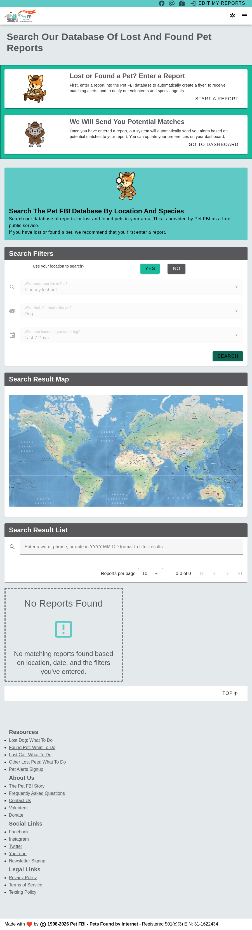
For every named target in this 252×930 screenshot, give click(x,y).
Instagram (19, 839)
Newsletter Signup (27, 861)
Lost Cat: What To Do (30, 754)
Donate (16, 815)
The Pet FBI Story (26, 786)
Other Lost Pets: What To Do (37, 762)
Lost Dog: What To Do (31, 740)
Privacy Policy (23, 877)
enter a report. (151, 232)
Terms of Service (25, 885)
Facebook (19, 831)
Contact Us (20, 800)
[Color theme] (232, 16)
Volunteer (18, 807)
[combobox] (150, 573)
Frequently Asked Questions (37, 793)
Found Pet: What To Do (32, 747)
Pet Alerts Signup (26, 769)
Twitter (15, 846)
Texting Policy (22, 892)
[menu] (244, 15)
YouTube (18, 853)
